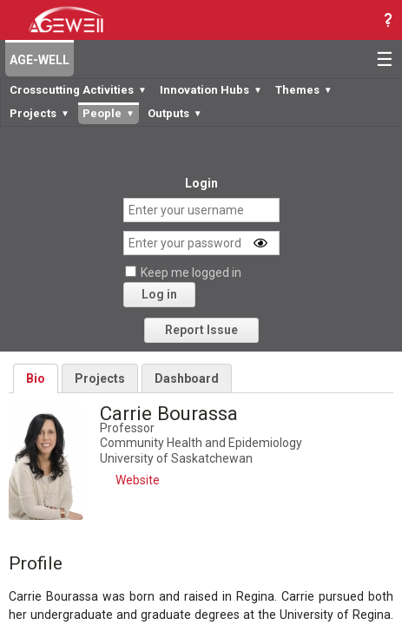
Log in (159, 294)
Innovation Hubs (211, 89)
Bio (35, 378)
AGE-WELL (39, 60)
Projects (39, 113)
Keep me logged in (191, 273)
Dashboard (187, 378)
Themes (304, 89)
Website (137, 480)
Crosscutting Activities (78, 89)
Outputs (175, 113)
